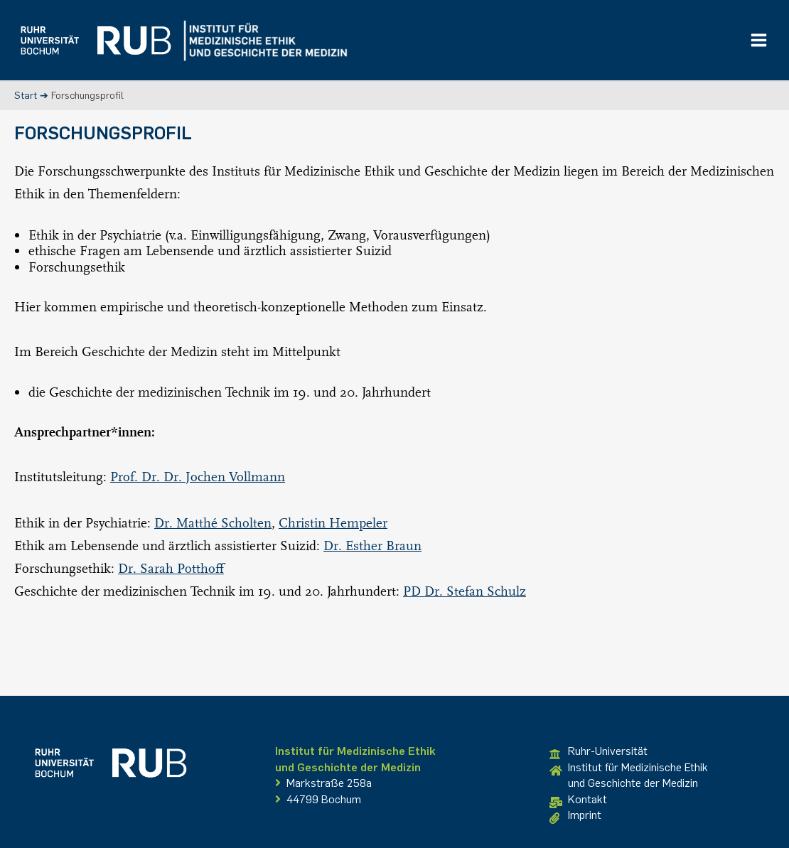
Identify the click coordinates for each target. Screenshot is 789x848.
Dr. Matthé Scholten (213, 522)
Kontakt (578, 800)
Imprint (575, 816)
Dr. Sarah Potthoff (171, 567)
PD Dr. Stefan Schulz (464, 590)
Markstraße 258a (323, 783)
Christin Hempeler (333, 522)
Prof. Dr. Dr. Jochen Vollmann (197, 476)
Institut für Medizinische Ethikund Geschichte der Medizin (628, 775)
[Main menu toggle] (759, 40)
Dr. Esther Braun (372, 545)
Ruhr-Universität (598, 752)
